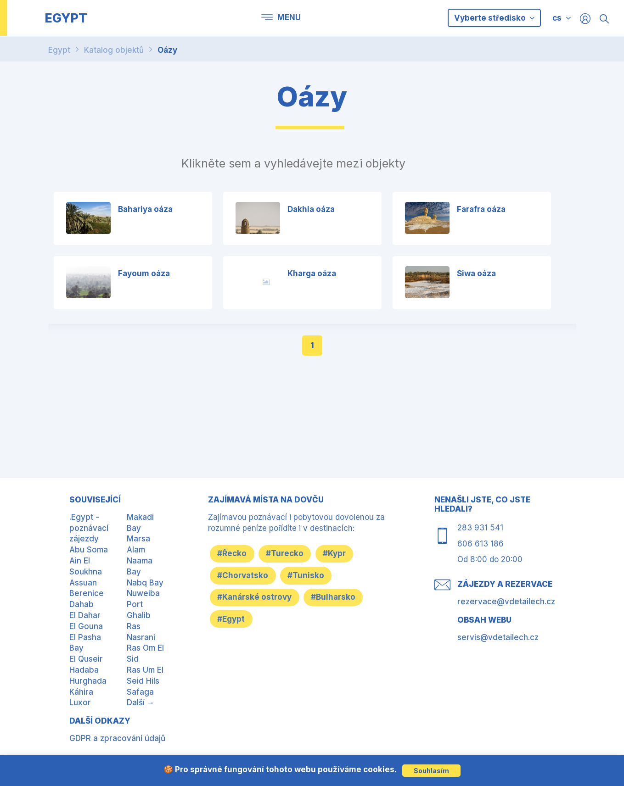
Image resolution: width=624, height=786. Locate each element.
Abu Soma (88, 549)
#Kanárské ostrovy (256, 597)
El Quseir (86, 658)
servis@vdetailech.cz (498, 637)
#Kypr (343, 553)
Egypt (59, 50)
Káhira (81, 692)
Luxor (80, 702)
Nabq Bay (145, 582)
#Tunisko (311, 575)
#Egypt (233, 619)
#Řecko (234, 553)
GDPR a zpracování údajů (117, 738)
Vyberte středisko (494, 17)
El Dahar (85, 615)
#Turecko (290, 553)
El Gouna (86, 626)
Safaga (140, 692)
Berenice (86, 593)
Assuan (83, 582)
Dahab (81, 604)
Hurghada (88, 681)
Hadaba (84, 670)
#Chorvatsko (244, 575)
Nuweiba (143, 593)
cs (557, 17)
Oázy (167, 50)
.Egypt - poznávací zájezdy (88, 528)
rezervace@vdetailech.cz (506, 601)
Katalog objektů (114, 50)
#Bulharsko (339, 597)
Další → (141, 702)
